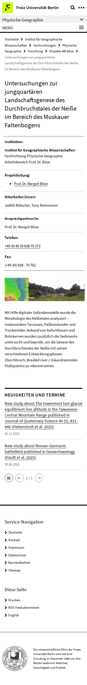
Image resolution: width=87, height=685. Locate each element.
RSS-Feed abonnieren (23, 607)
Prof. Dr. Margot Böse (31, 183)
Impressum (16, 547)
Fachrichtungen (44, 45)
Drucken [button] (14, 600)
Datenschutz (17, 555)
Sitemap (14, 570)
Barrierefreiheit (19, 562)
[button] (9, 478)
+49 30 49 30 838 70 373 (22, 245)
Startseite (12, 39)
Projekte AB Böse (61, 51)
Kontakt (14, 540)
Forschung (35, 51)
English (13, 615)
